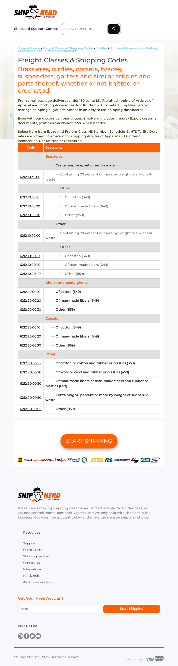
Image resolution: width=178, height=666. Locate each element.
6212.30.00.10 (30, 327)
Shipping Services (36, 556)
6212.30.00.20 (30, 336)
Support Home (29, 48)
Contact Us (31, 563)
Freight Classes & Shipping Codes (68, 48)
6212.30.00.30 (30, 345)
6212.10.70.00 (30, 235)
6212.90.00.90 (30, 409)
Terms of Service (65, 657)
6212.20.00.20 (30, 300)
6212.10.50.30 (30, 215)
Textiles (101, 48)
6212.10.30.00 (30, 177)
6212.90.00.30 (30, 383)
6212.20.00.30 (30, 309)
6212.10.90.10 (30, 256)
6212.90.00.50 (30, 398)
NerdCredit (31, 575)
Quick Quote (32, 550)
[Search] (114, 29)
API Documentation (38, 582)
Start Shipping (131, 609)
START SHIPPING (89, 441)
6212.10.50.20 (30, 206)
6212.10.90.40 (30, 274)
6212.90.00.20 (30, 372)
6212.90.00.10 (30, 363)
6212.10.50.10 (29, 197)
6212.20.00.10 (30, 292)
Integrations (32, 569)
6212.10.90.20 (30, 265)
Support (29, 543)
